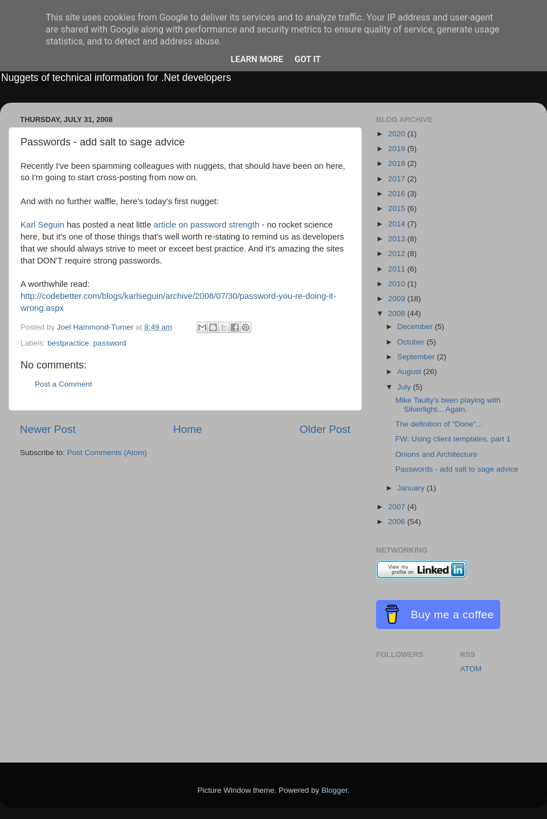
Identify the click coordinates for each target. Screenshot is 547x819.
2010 (397, 283)
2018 (397, 163)
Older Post (325, 429)
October (412, 342)
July (405, 387)
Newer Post (48, 429)
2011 (397, 269)
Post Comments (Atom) (107, 452)
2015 (397, 208)
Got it (308, 59)
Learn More (257, 59)
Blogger (334, 790)
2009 (397, 298)
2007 (397, 506)
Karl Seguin (44, 224)
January (412, 488)
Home (187, 429)
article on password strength (208, 224)
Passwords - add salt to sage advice (457, 469)
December (416, 326)
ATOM (471, 668)
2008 (397, 313)
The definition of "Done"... (439, 424)
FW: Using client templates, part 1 (453, 439)
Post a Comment (63, 384)
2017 (397, 179)
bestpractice (68, 343)
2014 (397, 224)
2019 (397, 148)
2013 (397, 238)
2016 (397, 193)
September (417, 356)
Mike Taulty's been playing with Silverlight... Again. (448, 404)
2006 (397, 521)
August (410, 371)
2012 (397, 253)
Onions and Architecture (436, 454)
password (109, 343)
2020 (397, 133)
